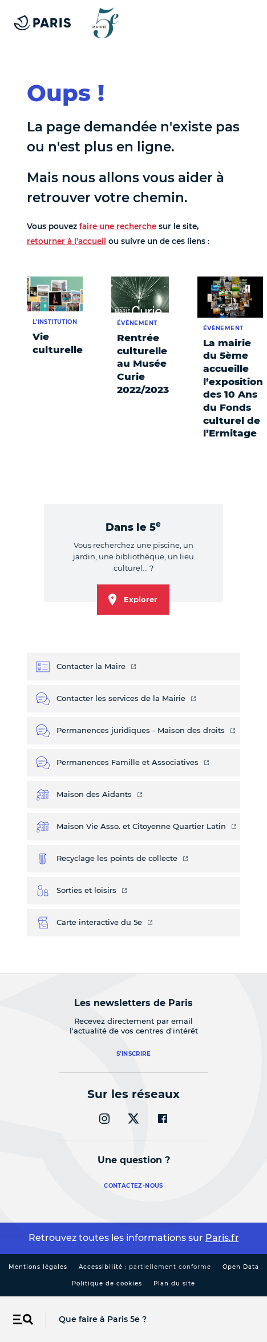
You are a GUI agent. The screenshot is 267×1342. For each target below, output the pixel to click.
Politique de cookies (107, 1283)
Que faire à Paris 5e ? (103, 1319)
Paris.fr (222, 1237)
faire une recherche (117, 226)
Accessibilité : (145, 1267)
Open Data (240, 1267)
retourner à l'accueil (66, 241)
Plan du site (174, 1283)
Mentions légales (38, 1267)
